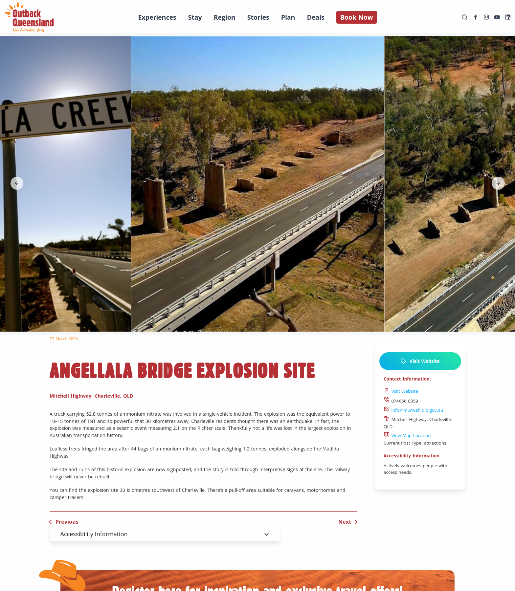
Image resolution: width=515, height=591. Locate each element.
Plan (288, 17)
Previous (67, 521)
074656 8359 (401, 401)
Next (344, 521)
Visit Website (419, 361)
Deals (315, 17)
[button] (17, 183)
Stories (258, 17)
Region (224, 17)
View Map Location (407, 435)
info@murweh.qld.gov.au (413, 410)
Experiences (157, 17)
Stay (195, 17)
